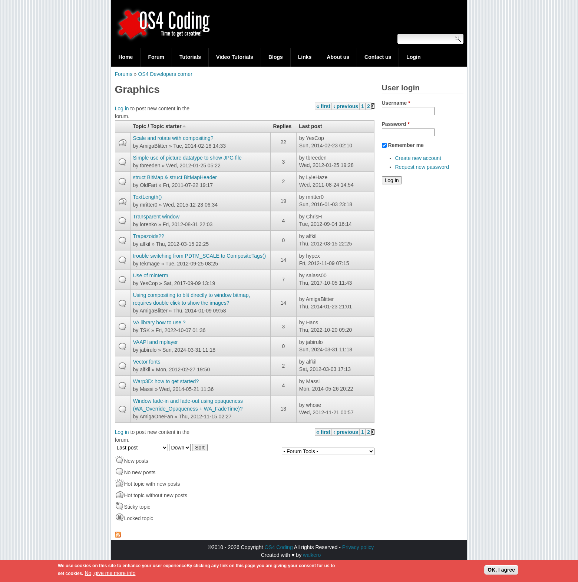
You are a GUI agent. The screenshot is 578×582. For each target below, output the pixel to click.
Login (413, 57)
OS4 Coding (278, 547)
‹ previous (345, 106)
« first (323, 106)
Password (396, 124)
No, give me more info (110, 574)
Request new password (422, 167)
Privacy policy (358, 547)
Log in (122, 108)
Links (305, 57)
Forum (156, 57)
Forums (123, 74)
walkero (312, 555)
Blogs (275, 57)
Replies (282, 126)
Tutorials (190, 57)
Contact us (377, 57)
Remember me (406, 145)
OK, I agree (501, 571)
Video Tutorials (234, 57)
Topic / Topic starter (159, 126)
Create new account (418, 158)
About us (338, 57)
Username (396, 103)
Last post (310, 126)
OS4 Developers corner (165, 74)
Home (126, 57)
